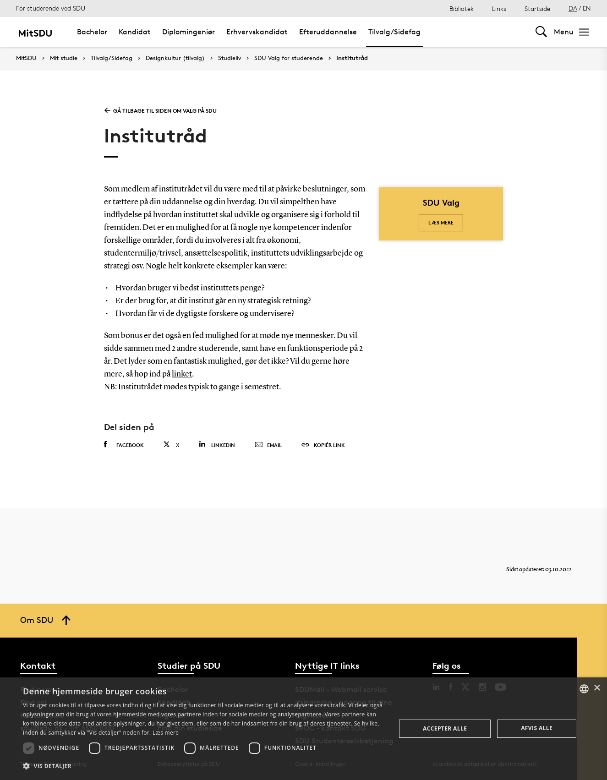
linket (182, 374)
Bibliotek (461, 8)
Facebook (124, 444)
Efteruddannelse (328, 31)
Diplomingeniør (188, 31)
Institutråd (352, 58)
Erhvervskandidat (257, 31)
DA (573, 8)
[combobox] (584, 688)
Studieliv (229, 58)
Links (499, 8)
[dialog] (303, 728)
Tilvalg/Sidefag (394, 31)
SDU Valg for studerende (288, 58)
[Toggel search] (541, 32)
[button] (204, 766)
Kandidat (135, 31)
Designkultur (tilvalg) (175, 58)
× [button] (596, 688)
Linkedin (217, 444)
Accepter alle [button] (445, 728)
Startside (537, 8)
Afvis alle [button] (536, 728)
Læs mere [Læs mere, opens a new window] (166, 732)
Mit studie (63, 58)
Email (268, 445)
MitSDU (26, 58)
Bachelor (92, 31)
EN (587, 8)
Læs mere (441, 222)
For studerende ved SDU (50, 8)
